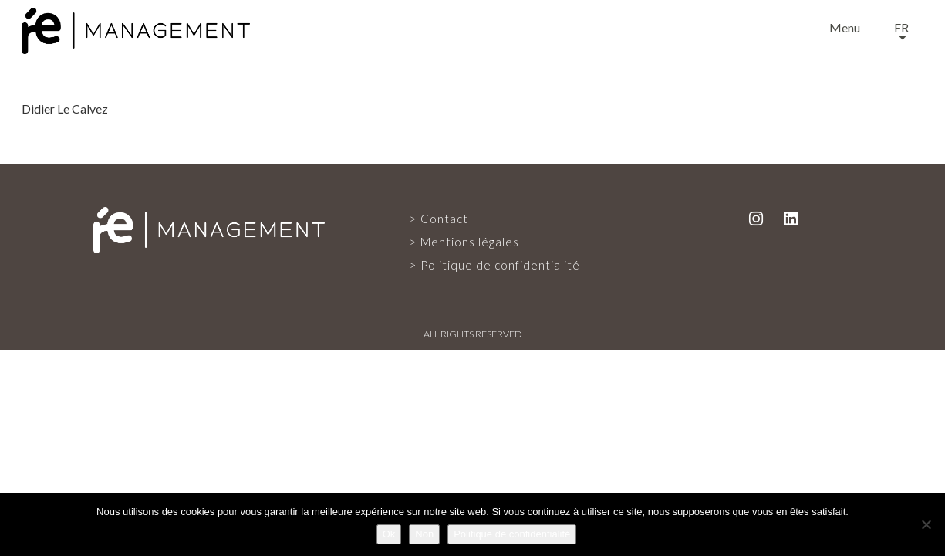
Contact (444, 218)
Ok (389, 534)
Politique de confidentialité (500, 265)
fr (901, 27)
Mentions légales (469, 242)
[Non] (925, 524)
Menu (844, 27)
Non (424, 534)
